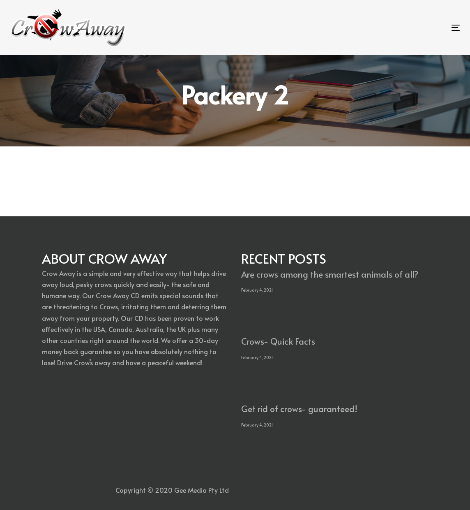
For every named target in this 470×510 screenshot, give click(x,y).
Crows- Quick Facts (278, 341)
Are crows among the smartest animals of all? (330, 274)
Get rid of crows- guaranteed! (299, 409)
